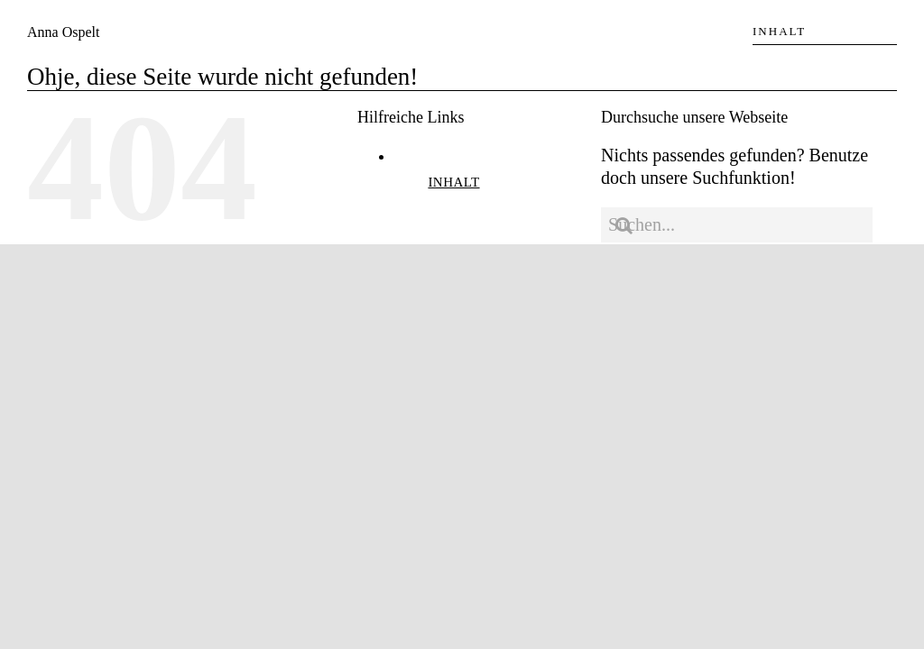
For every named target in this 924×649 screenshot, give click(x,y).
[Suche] (623, 225)
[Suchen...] (737, 224)
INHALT (453, 182)
